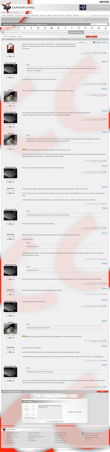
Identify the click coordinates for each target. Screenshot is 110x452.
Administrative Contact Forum (36, 436)
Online (55, 15)
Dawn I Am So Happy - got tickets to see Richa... (98, 7)
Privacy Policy (11, 442)
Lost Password (32, 440)
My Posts (68, 15)
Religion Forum (41, 24)
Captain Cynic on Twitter (92, 435)
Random (61, 15)
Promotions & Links (60, 442)
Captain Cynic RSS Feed (92, 437)
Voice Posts (26, 15)
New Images (35, 15)
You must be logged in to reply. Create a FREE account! (50, 411)
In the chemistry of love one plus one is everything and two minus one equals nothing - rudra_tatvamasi (55, 19)
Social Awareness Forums (24, 24)
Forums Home (8, 24)
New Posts (10, 15)
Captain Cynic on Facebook (92, 433)
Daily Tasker (88, 440)
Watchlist (75, 15)
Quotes (50, 15)
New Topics (18, 15)
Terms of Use (65, 449)
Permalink (104, 52)
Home (4, 15)
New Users (43, 15)
